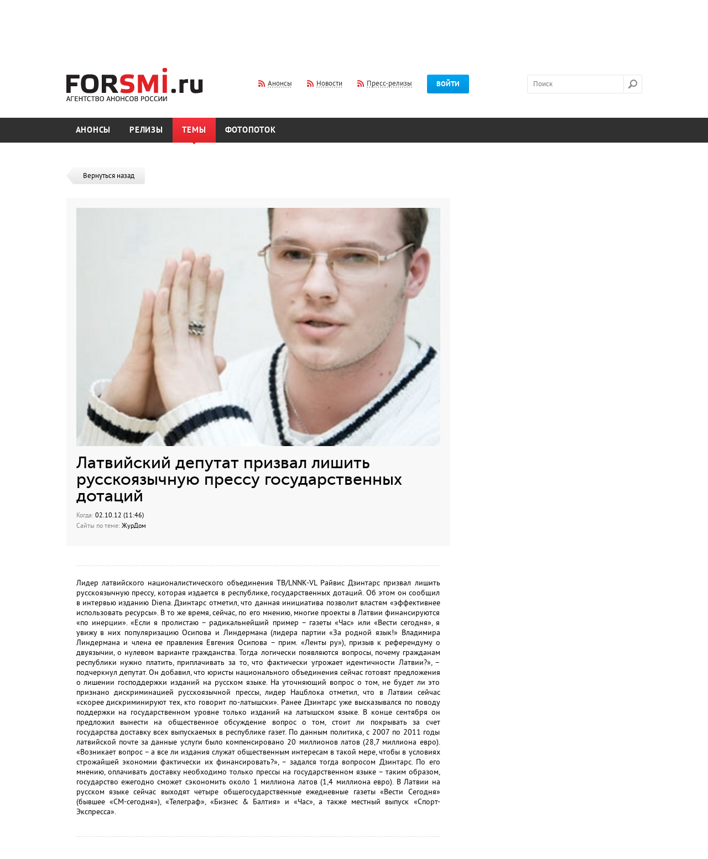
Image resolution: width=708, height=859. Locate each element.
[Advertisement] (354, 26)
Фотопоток (250, 130)
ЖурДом (134, 526)
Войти (448, 84)
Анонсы (93, 130)
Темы (194, 130)
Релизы (146, 130)
